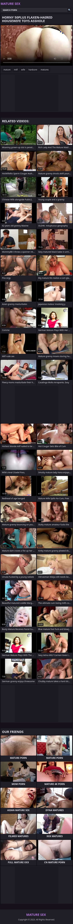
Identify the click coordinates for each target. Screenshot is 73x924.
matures (45, 69)
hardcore (33, 69)
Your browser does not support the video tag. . (36, 45)
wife (23, 69)
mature (6, 69)
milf (16, 69)
